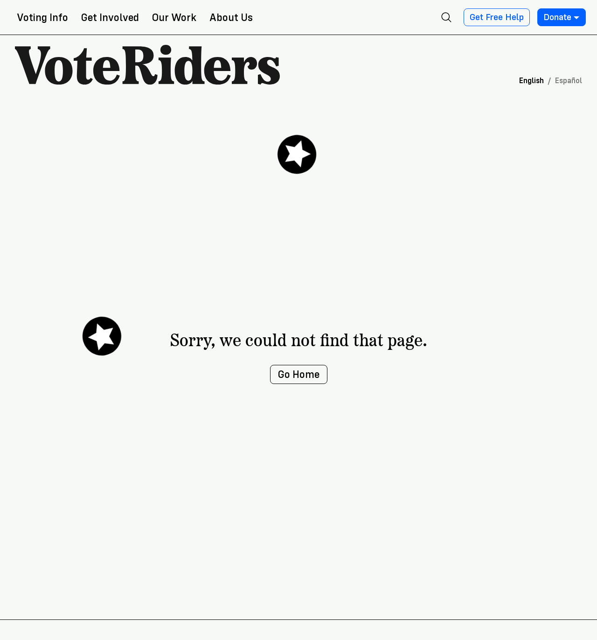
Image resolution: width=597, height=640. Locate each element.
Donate (561, 17)
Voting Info (42, 17)
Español (568, 81)
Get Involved (110, 17)
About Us (231, 17)
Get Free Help (497, 17)
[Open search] (446, 17)
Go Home (298, 374)
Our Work (174, 17)
